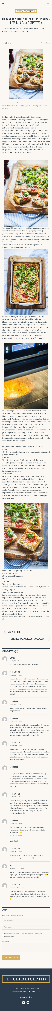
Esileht (5, 28)
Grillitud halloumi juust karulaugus (27, 638)
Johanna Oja (34, 991)
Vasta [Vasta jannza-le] (20, 661)
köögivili (22, 106)
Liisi (11, 865)
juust (17, 106)
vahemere (5, 109)
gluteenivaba (11, 106)
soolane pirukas (37, 106)
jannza (12, 658)
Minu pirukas (16, 835)
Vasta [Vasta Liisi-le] (22, 868)
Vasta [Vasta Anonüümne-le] (20, 704)
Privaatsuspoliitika (26, 997)
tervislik (45, 106)
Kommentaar (6, 941)
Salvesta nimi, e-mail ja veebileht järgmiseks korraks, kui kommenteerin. (23, 935)
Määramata (13, 28)
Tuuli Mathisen (15, 672)
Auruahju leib (14, 632)
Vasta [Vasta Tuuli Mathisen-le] (20, 675)
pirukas (28, 106)
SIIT (15, 233)
